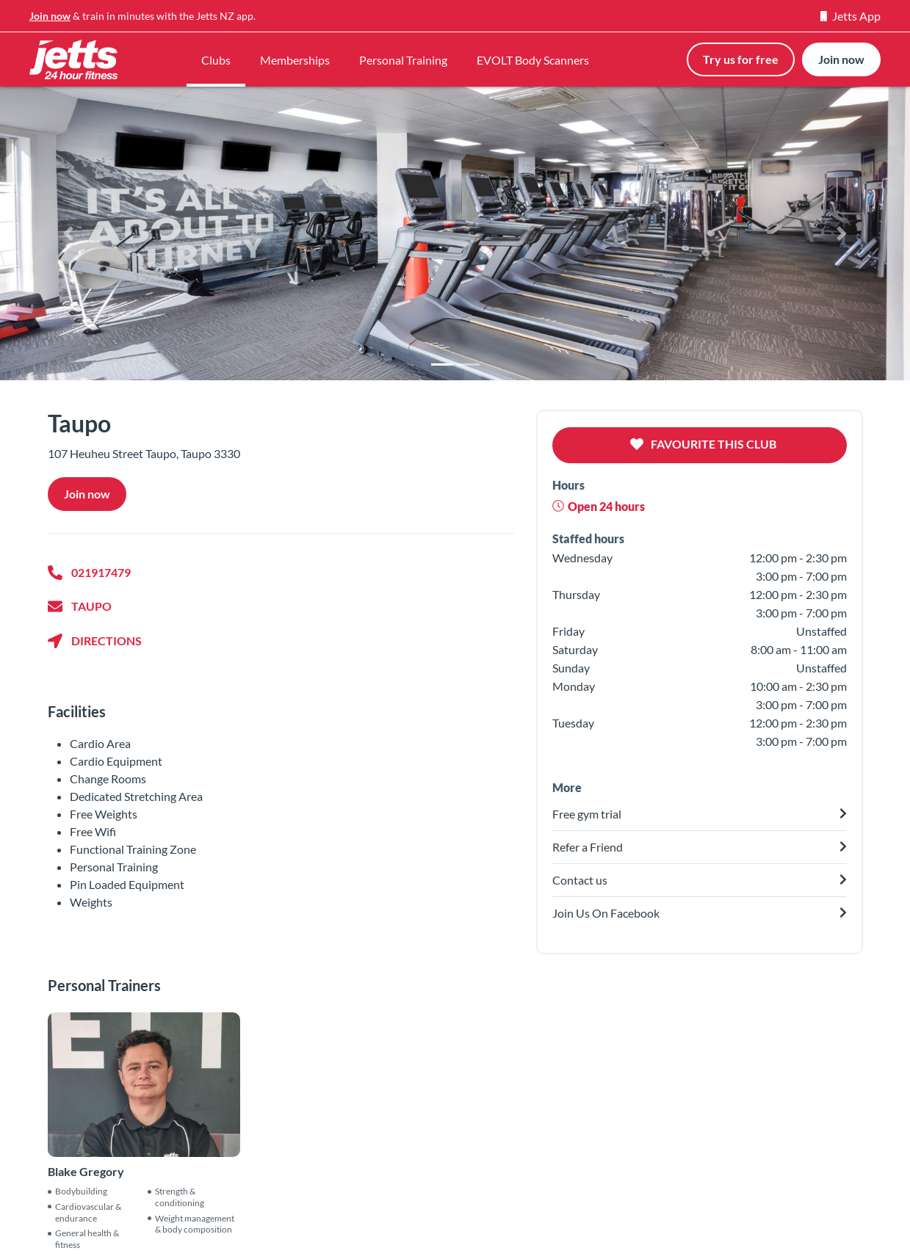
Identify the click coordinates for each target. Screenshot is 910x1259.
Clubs (216, 60)
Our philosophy (157, 1217)
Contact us (145, 1235)
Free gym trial (337, 1235)
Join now (50, 16)
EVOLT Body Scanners (533, 60)
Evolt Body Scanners (540, 1217)
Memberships (295, 60)
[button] (68, 233)
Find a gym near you (353, 1217)
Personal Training (403, 60)
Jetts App (850, 16)
